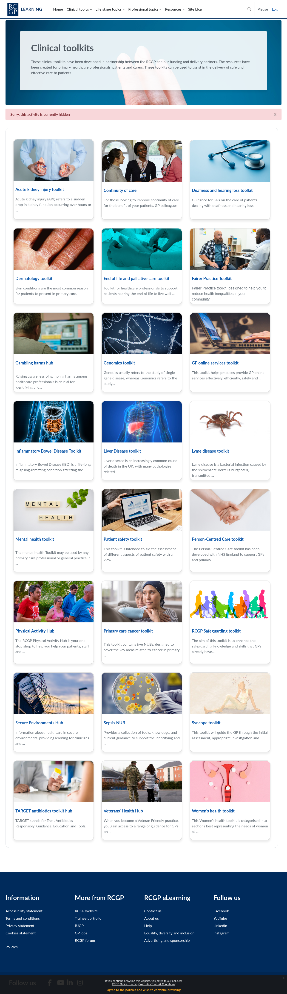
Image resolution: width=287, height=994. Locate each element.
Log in (276, 9)
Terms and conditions (23, 918)
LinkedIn (220, 925)
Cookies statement (21, 933)
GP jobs (81, 933)
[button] (249, 9)
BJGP (79, 925)
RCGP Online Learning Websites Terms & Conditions (143, 984)
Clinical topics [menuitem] (78, 9)
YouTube (220, 918)
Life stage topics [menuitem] (109, 9)
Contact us (153, 911)
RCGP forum (85, 940)
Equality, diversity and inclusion (169, 933)
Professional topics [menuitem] (143, 9)
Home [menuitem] (58, 9)
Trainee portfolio (88, 918)
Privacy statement (20, 925)
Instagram (221, 933)
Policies (12, 947)
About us (151, 918)
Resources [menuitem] (173, 9)
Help (148, 925)
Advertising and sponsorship (167, 940)
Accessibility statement (24, 911)
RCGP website (86, 911)
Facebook (221, 911)
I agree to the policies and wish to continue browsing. (144, 990)
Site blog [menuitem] (195, 9)
